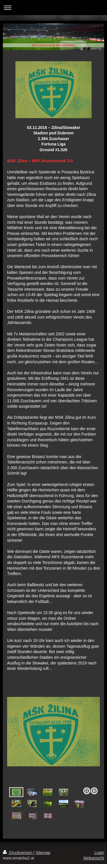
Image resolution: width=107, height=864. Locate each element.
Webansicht (93, 858)
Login (99, 852)
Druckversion (18, 852)
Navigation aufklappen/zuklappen (53, 7)
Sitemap (43, 852)
